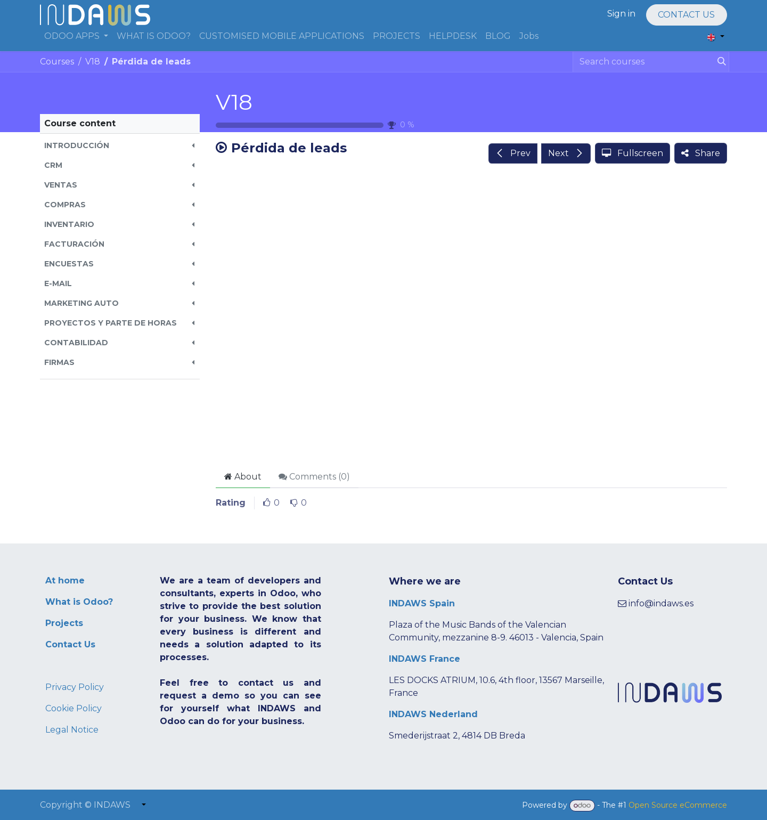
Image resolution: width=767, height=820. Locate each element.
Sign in (621, 14)
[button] (120, 145)
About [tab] (243, 477)
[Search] (720, 62)
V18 (234, 102)
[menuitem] (76, 36)
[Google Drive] (471, 318)
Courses (57, 61)
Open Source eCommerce (678, 805)
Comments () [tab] (314, 477)
